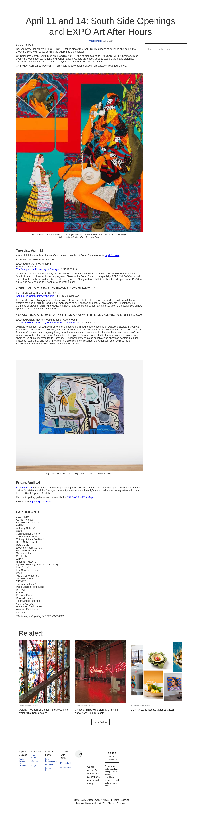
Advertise (49, 764)
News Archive (100, 722)
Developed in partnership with (100, 803)
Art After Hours (24, 487)
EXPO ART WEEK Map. (80, 497)
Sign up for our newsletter (112, 756)
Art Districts (22, 764)
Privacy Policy (48, 769)
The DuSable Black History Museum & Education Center (47, 322)
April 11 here (112, 255)
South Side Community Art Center (35, 296)
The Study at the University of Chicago (37, 269)
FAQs (33, 766)
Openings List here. (41, 501)
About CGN (34, 757)
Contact (34, 761)
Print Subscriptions (51, 760)
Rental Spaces (22, 760)
